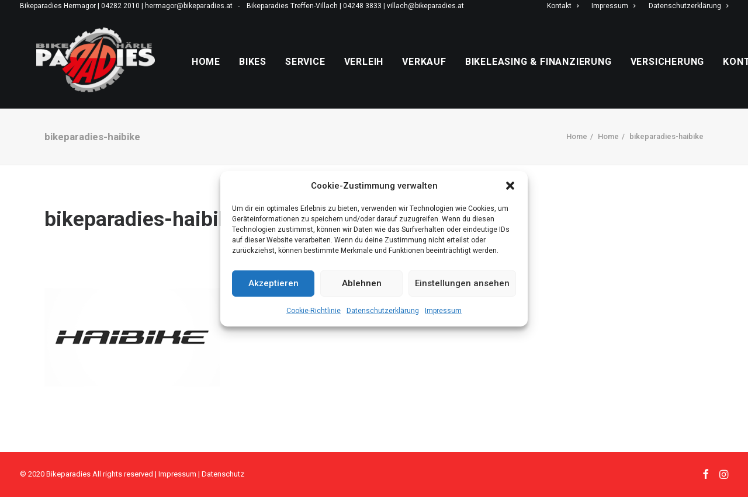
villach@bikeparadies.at (425, 6)
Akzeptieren (273, 283)
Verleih (389, 73)
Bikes (278, 73)
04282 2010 (120, 6)
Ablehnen (362, 283)
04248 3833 (362, 6)
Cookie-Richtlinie (313, 310)
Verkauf (449, 73)
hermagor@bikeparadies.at (189, 6)
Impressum (443, 310)
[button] (510, 185)
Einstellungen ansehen (462, 283)
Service (330, 73)
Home (231, 73)
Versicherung (693, 73)
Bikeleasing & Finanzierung (563, 73)
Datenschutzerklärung (383, 310)
